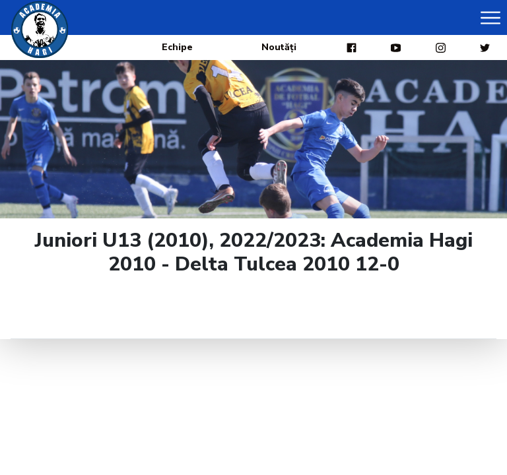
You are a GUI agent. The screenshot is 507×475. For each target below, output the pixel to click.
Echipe (177, 47)
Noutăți (278, 47)
